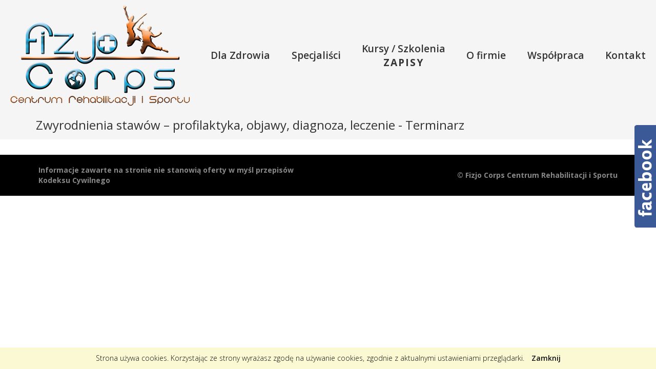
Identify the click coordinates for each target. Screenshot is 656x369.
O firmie (486, 55)
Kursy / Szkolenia (403, 56)
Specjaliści (316, 55)
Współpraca (555, 55)
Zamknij (546, 358)
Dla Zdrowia (240, 55)
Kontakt (625, 55)
